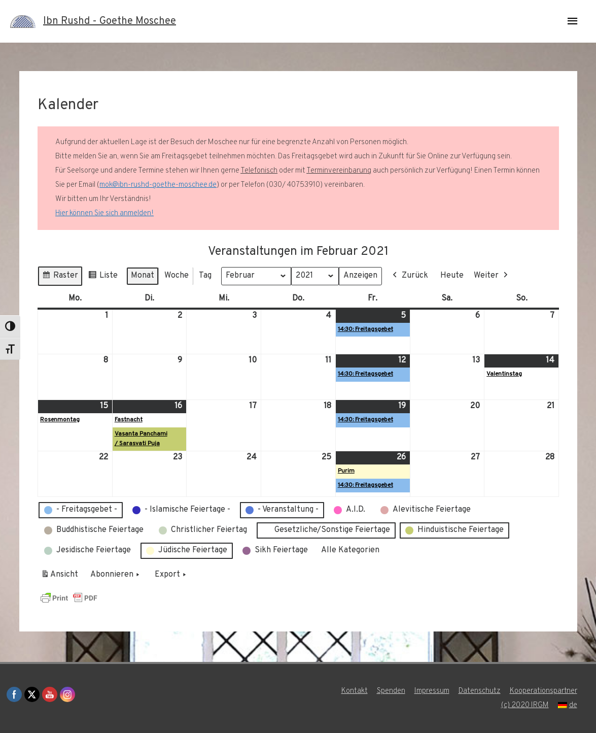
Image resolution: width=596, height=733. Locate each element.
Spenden (391, 691)
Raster (60, 277)
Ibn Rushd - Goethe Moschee (109, 21)
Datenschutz (480, 691)
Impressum (431, 691)
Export (171, 575)
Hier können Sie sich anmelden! (104, 213)
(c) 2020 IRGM (525, 705)
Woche (176, 276)
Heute (452, 276)
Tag (205, 276)
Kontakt (354, 691)
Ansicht (61, 577)
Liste (103, 277)
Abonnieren (116, 575)
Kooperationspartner (543, 691)
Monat (142, 276)
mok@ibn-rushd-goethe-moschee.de (158, 185)
